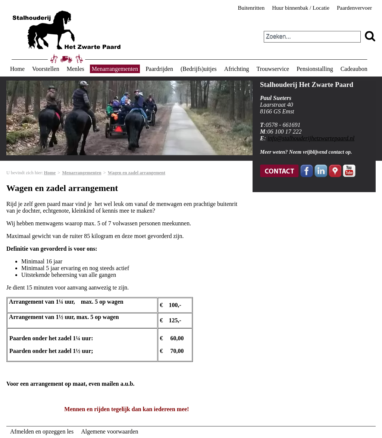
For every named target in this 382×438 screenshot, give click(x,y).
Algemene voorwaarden (109, 431)
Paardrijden (159, 69)
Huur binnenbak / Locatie (300, 8)
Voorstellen (45, 69)
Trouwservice (272, 69)
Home (17, 69)
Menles (75, 69)
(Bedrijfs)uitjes (199, 69)
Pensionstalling (315, 69)
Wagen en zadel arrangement (136, 172)
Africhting (236, 69)
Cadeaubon (354, 69)
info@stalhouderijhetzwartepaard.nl (310, 138)
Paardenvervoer (354, 8)
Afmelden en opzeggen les (41, 431)
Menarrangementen (115, 69)
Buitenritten (251, 8)
